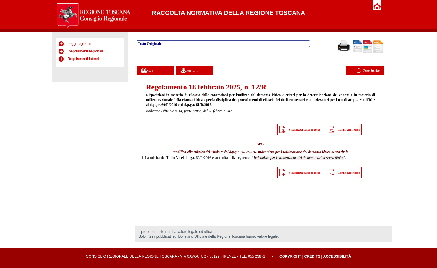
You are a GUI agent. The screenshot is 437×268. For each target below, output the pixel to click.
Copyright (290, 256)
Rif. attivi (190, 70)
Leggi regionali (79, 44)
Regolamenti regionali (85, 51)
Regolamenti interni (83, 59)
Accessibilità (337, 256)
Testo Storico (368, 71)
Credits (312, 256)
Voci (147, 70)
